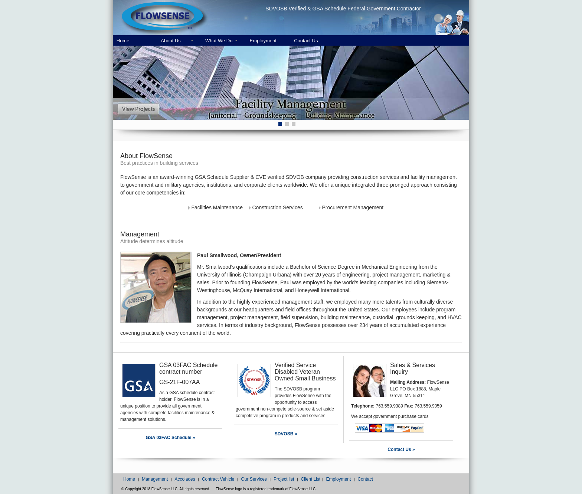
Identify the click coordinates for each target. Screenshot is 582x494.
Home (123, 40)
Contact (365, 479)
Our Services (254, 479)
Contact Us (306, 40)
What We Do (218, 40)
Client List (310, 479)
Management (155, 479)
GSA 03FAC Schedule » (170, 437)
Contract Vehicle (218, 479)
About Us (170, 40)
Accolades (184, 479)
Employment (263, 40)
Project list (284, 479)
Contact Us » (401, 449)
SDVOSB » (286, 433)
